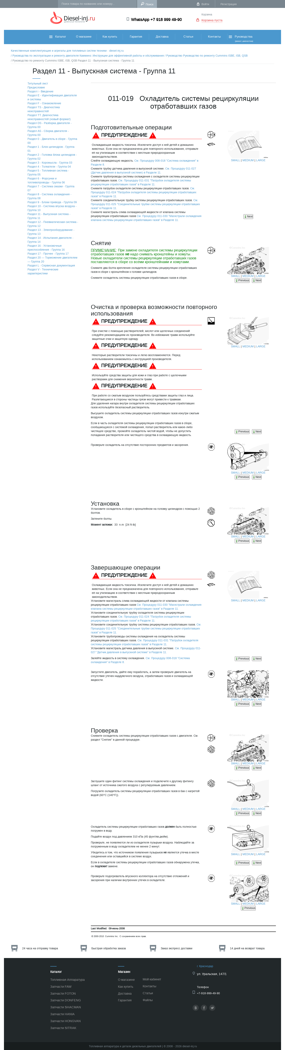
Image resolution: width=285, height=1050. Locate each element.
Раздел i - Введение (40, 91)
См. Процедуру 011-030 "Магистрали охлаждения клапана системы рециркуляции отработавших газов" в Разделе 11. (146, 218)
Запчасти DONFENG (65, 1000)
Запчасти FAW (60, 987)
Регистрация (228, 4)
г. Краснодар (205, 966)
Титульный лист (38, 83)
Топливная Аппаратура (67, 980)
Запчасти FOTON (63, 993)
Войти (205, 4)
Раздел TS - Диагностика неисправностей (44, 109)
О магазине (83, 37)
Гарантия (136, 37)
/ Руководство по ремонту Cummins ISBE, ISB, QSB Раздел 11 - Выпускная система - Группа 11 (72, 61)
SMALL (235, 160)
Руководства (240, 38)
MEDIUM (248, 160)
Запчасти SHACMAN (65, 1007)
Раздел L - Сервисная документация (51, 265)
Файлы (148, 1000)
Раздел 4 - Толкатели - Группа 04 (49, 167)
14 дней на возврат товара (247, 948)
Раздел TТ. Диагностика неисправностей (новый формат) (49, 117)
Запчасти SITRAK (63, 1028)
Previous (242, 280)
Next (248, 216)
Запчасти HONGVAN (65, 1021)
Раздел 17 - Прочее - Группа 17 (48, 254)
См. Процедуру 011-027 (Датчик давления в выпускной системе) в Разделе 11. (143, 170)
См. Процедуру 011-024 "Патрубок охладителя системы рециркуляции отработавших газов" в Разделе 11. (143, 192)
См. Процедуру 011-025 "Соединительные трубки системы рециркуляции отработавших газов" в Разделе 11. (145, 204)
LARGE (260, 160)
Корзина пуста (211, 20)
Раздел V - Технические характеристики (43, 271)
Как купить (110, 37)
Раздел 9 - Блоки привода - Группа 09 (52, 202)
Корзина (206, 14)
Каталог (57, 37)
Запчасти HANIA (62, 1014)
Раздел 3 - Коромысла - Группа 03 (50, 163)
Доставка (162, 37)
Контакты (214, 37)
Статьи (188, 37)
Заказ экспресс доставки (176, 948)
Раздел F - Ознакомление (44, 103)
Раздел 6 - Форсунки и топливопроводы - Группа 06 (46, 180)
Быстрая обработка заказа (108, 948)
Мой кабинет (152, 979)
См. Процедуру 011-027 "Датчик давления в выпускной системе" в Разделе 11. (146, 650)
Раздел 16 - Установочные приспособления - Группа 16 (46, 248)
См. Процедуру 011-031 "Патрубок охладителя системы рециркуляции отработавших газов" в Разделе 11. (141, 182)
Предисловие (36, 87)
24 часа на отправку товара (40, 948)
